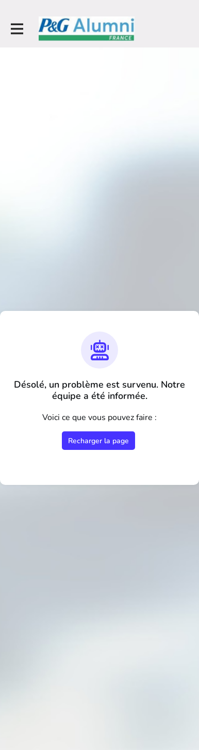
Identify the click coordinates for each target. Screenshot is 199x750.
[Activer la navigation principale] (16, 29)
